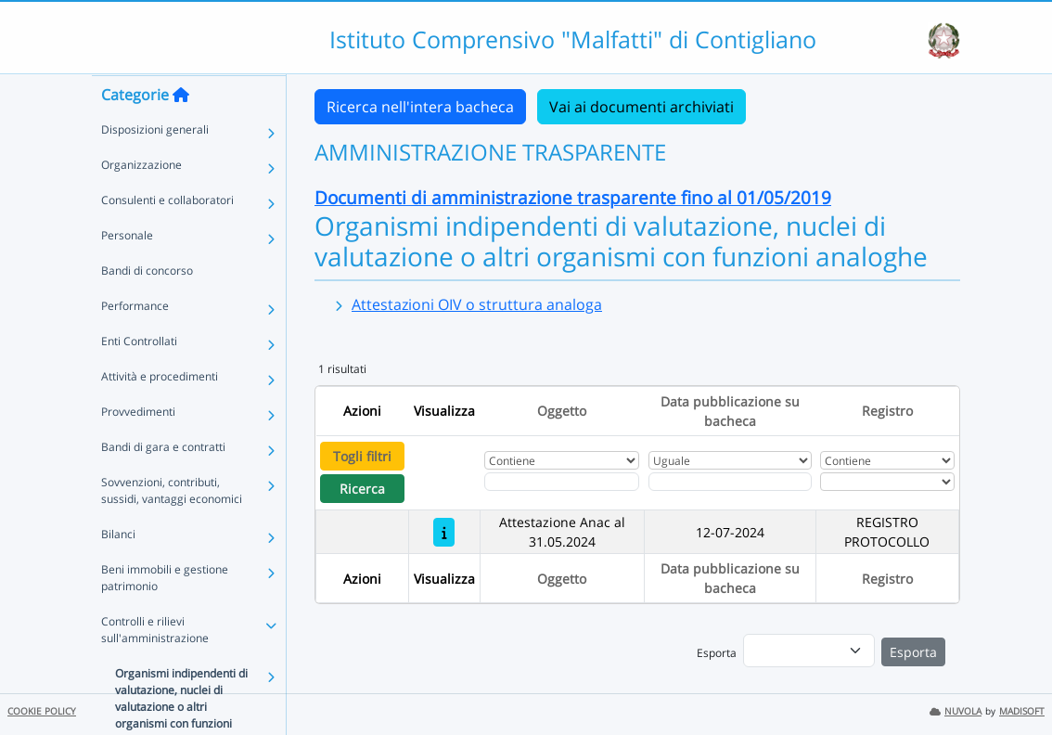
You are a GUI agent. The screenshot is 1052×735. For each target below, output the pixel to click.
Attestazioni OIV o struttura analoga (477, 304)
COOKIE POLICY (41, 711)
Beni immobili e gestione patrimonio (164, 614)
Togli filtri (362, 456)
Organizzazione (141, 201)
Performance (135, 342)
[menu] (809, 650)
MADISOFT (1022, 711)
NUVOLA (955, 711)
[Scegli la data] (730, 481)
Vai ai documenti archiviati (641, 107)
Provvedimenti (138, 448)
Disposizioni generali (155, 166)
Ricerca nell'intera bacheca (420, 107)
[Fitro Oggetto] (562, 481)
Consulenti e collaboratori (167, 236)
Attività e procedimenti (159, 412)
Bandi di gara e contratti (163, 483)
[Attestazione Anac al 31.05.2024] (444, 532)
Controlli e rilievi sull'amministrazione (155, 666)
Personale (127, 271)
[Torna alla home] (181, 131)
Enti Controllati (139, 377)
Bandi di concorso (147, 307)
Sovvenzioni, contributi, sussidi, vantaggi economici (171, 526)
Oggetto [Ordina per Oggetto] (561, 410)
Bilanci (118, 570)
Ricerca (362, 488)
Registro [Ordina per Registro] (887, 410)
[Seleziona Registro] (887, 481)
